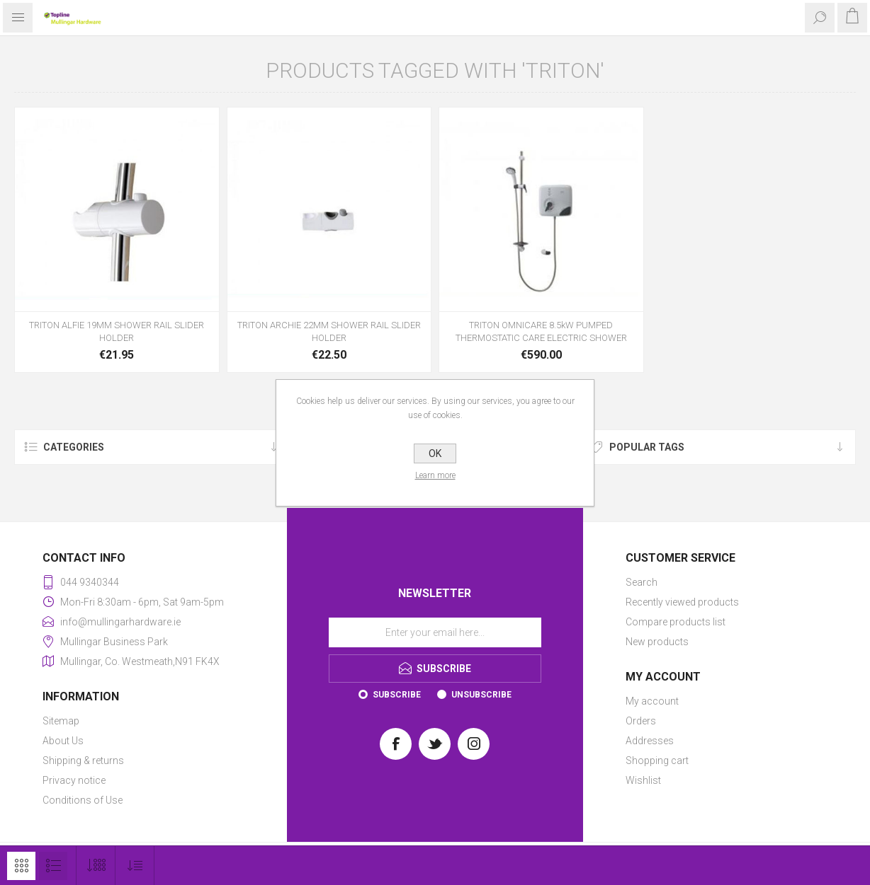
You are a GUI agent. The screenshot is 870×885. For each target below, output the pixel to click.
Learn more (435, 475)
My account (652, 701)
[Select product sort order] (134, 865)
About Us (63, 740)
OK (435, 453)
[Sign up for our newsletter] (435, 632)
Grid (21, 866)
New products (657, 641)
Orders (641, 721)
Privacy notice (74, 780)
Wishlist (643, 780)
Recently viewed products (682, 602)
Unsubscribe (481, 695)
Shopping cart (657, 760)
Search (641, 582)
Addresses (650, 740)
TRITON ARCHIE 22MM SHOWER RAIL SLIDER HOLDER (329, 331)
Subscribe (397, 695)
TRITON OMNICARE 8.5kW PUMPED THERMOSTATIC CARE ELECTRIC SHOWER (541, 331)
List (53, 866)
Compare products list (675, 621)
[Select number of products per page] (96, 865)
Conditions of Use (83, 800)
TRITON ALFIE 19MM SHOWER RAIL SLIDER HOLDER (116, 331)
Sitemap (61, 721)
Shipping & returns (83, 760)
